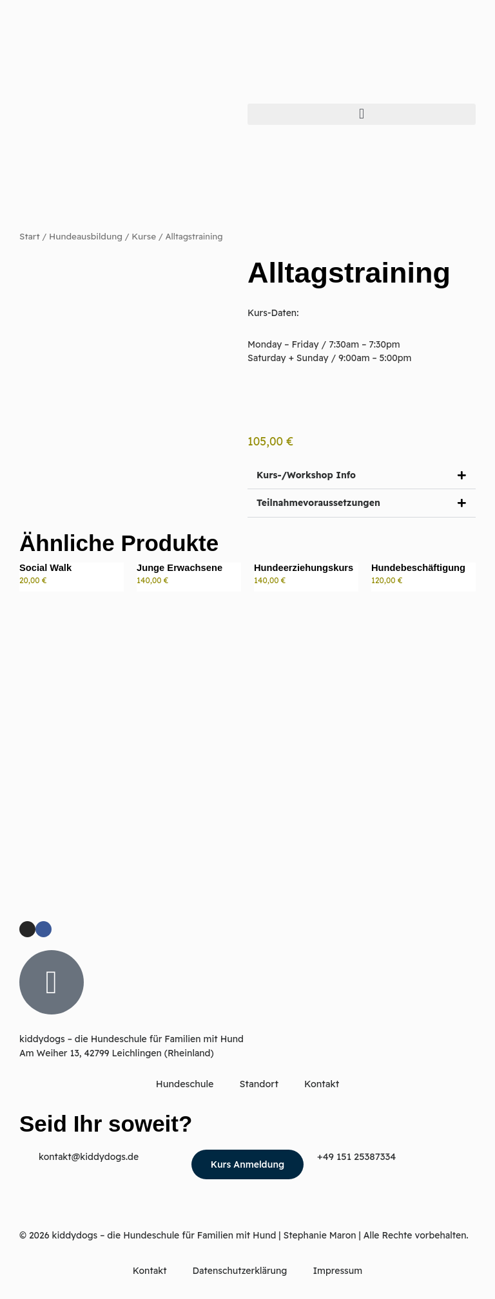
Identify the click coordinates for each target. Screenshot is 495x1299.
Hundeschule (186, 1085)
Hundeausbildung (83, 236)
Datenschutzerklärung (240, 1271)
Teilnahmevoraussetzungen (319, 504)
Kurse (139, 236)
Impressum (337, 1271)
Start (29, 236)
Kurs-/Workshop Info (306, 475)
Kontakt (321, 1085)
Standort (259, 1085)
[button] (362, 114)
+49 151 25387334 (355, 1157)
